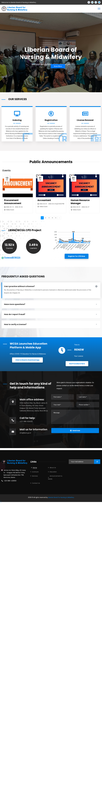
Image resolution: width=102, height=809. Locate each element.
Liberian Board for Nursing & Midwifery (61, 497)
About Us (53, 468)
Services (35, 476)
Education (53, 472)
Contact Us (36, 483)
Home (35, 468)
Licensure (35, 472)
